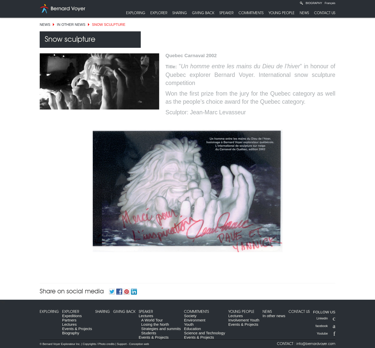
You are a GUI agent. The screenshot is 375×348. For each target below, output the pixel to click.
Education (192, 329)
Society (190, 316)
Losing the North (155, 324)
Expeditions (72, 316)
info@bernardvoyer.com (315, 344)
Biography (314, 3)
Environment (194, 320)
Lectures (69, 324)
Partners (69, 320)
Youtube (326, 334)
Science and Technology (204, 333)
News (304, 13)
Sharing (179, 13)
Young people (282, 13)
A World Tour (152, 320)
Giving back (203, 13)
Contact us (324, 13)
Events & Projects (77, 329)
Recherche (301, 3)
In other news (71, 24)
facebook (325, 326)
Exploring (135, 13)
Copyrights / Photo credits (99, 343)
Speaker (226, 13)
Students (148, 333)
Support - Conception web (133, 343)
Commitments (251, 13)
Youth (189, 324)
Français (330, 3)
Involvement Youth (244, 320)
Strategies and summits (161, 329)
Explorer (158, 13)
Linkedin (325, 318)
